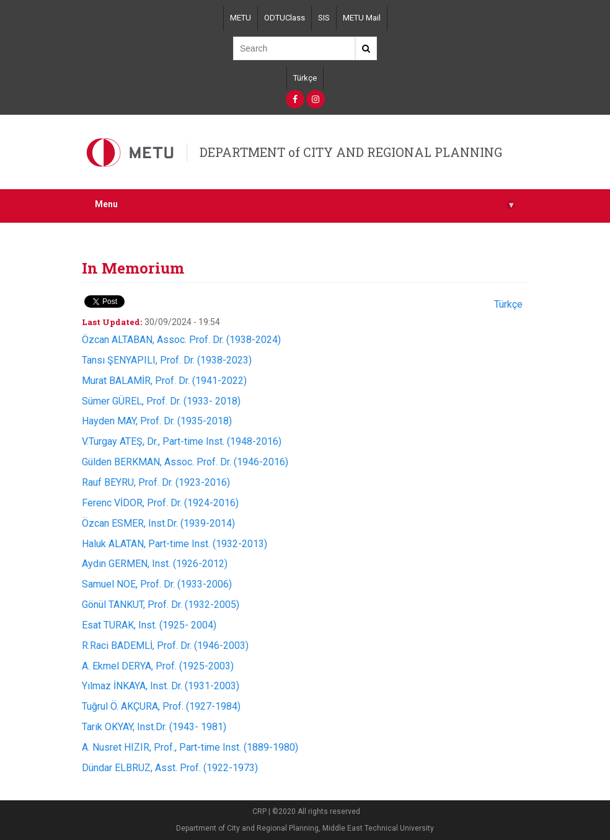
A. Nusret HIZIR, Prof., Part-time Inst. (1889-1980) (190, 747)
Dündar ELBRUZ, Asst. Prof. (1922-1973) (170, 768)
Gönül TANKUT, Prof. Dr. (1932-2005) (160, 604)
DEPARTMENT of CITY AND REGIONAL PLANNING (351, 152)
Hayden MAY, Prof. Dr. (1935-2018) (157, 421)
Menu (305, 204)
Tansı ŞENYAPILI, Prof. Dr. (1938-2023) (167, 360)
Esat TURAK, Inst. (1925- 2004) (149, 625)
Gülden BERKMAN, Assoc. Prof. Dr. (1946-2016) (185, 462)
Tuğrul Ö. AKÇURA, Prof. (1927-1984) (161, 706)
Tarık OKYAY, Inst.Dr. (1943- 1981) (154, 727)
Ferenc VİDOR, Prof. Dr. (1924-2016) (160, 503)
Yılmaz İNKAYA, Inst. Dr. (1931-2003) (160, 686)
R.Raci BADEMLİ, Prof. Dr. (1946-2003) (165, 645)
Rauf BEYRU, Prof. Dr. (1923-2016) (156, 482)
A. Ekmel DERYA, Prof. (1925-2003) (158, 666)
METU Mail (362, 17)
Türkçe (305, 78)
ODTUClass (284, 17)
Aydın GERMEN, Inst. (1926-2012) (155, 564)
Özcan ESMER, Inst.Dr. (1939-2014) (158, 523)
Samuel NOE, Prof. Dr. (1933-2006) (157, 584)
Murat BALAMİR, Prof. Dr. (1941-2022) (164, 380)
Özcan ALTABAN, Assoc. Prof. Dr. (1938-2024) (181, 340)
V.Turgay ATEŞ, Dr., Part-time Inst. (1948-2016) (181, 441)
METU (240, 17)
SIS (324, 17)
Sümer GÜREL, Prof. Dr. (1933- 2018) (161, 401)
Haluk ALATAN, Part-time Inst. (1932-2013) (174, 544)
